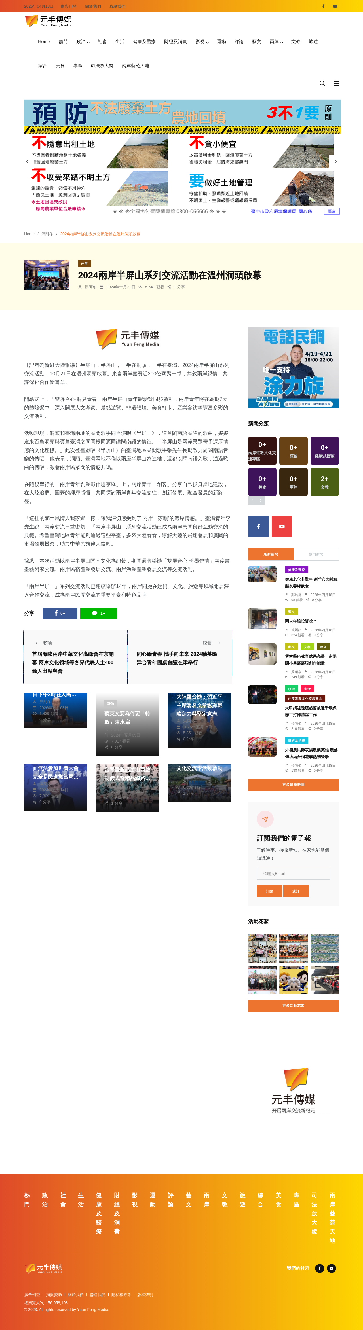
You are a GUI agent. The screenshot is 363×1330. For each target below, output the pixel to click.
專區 (77, 65)
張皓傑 (296, 724)
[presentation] (27, 162)
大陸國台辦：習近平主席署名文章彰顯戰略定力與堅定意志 (199, 705)
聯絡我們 (117, 6)
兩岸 (274, 41)
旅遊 (313, 41)
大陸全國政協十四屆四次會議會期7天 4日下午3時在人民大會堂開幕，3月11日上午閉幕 (56, 694)
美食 (60, 65)
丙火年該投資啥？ (301, 621)
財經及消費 (175, 41)
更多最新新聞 (293, 785)
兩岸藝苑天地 (135, 65)
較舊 (213, 642)
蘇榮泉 (296, 672)
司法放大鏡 (102, 65)
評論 (239, 41)
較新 (42, 642)
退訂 (296, 891)
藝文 (256, 41)
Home (44, 41)
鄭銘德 (296, 595)
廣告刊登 (69, 6)
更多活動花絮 (293, 1006)
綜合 (42, 65)
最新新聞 (270, 554)
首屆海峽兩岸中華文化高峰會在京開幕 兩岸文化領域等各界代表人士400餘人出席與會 (73, 663)
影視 (199, 41)
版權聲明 (145, 1294)
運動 (221, 41)
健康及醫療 (144, 41)
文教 (295, 41)
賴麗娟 (296, 630)
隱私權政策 (121, 1294)
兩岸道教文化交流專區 (305, 698)
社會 (102, 41)
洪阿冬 (47, 234)
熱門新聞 (316, 554)
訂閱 (269, 891)
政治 (80, 41)
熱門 (63, 41)
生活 (119, 41)
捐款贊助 (54, 1294)
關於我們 (93, 6)
